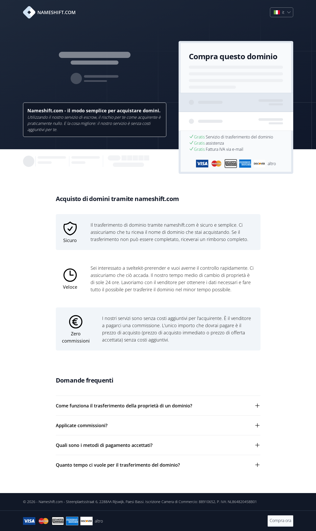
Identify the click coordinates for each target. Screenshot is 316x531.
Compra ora (280, 520)
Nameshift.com (51, 501)
